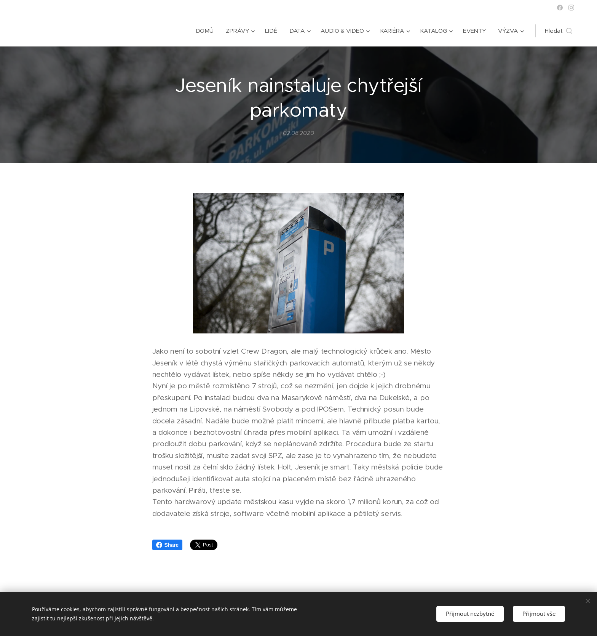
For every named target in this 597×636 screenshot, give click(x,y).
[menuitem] (205, 30)
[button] (558, 30)
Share (167, 545)
